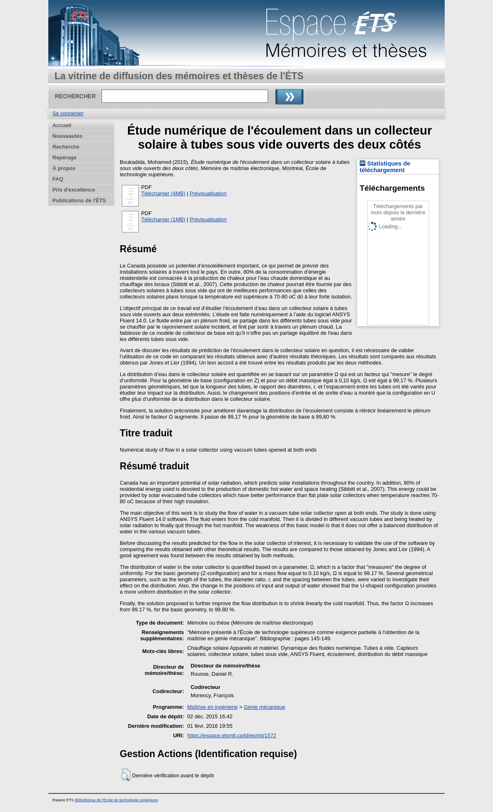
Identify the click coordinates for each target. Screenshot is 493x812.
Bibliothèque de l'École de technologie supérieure (116, 800)
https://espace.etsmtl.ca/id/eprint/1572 (231, 735)
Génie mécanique (264, 707)
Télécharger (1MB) (163, 219)
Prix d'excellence (73, 190)
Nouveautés (67, 136)
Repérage (64, 157)
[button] (125, 775)
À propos (64, 168)
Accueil (61, 125)
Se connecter (67, 113)
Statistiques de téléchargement (385, 166)
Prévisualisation (208, 193)
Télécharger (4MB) (163, 193)
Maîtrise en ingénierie (212, 707)
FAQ (57, 179)
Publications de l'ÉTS (79, 200)
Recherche (65, 147)
